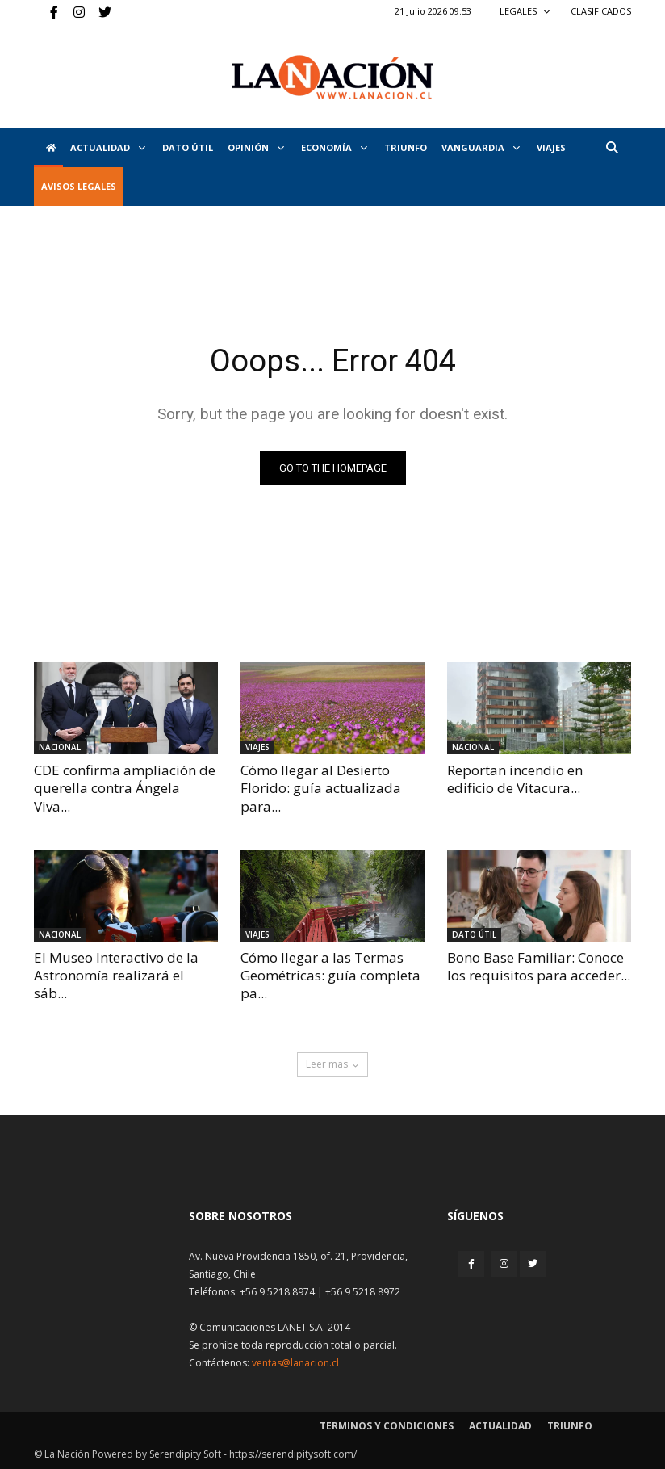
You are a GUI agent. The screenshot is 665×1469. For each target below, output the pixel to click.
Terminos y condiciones (387, 1426)
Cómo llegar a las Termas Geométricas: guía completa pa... (330, 975)
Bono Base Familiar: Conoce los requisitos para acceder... (538, 966)
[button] (611, 147)
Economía (334, 147)
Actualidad (107, 147)
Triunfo (405, 147)
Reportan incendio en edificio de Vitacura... (515, 779)
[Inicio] (48, 147)
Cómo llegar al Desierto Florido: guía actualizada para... (320, 788)
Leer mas (332, 1064)
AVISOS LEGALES (78, 186)
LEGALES (525, 11)
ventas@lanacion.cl (295, 1363)
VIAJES (551, 147)
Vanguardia (480, 147)
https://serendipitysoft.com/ (293, 1454)
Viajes (257, 747)
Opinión (256, 147)
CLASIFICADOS (601, 11)
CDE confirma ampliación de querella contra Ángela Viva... (124, 788)
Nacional (60, 747)
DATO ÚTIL (187, 147)
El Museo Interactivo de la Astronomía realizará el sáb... (116, 975)
